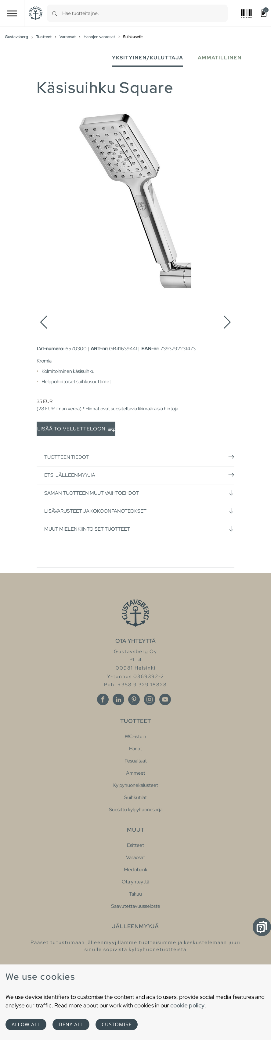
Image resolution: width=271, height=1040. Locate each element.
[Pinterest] (134, 699)
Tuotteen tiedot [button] (139, 457)
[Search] (54, 13)
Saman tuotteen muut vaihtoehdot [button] (139, 493)
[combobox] (145, 13)
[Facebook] (103, 699)
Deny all (71, 1024)
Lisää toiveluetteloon (76, 429)
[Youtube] (165, 699)
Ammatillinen (220, 58)
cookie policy (187, 1005)
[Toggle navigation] (12, 13)
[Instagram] (149, 699)
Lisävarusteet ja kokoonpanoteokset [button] (139, 511)
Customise (117, 1024)
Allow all (26, 1024)
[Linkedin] (118, 699)
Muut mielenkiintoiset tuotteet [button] (139, 528)
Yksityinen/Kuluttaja (147, 58)
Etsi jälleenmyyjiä (139, 475)
